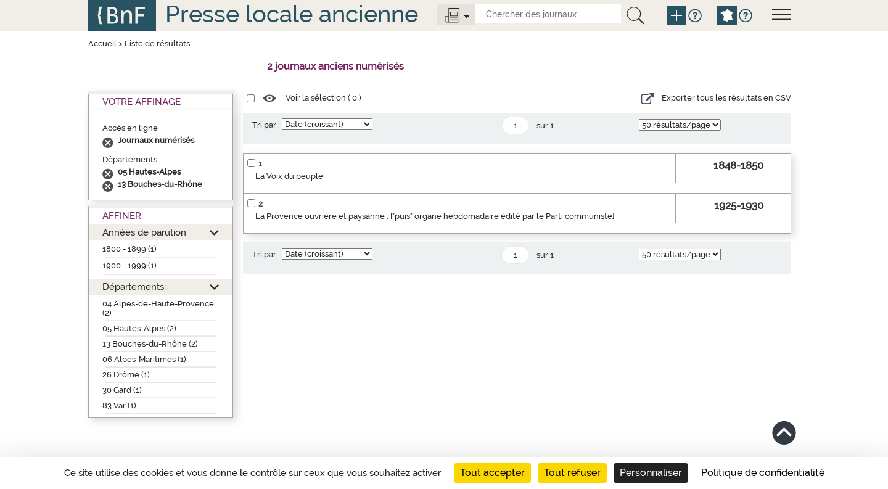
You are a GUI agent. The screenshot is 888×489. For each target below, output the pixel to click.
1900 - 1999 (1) (129, 265)
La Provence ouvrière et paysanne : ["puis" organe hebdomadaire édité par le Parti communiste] (434, 216)
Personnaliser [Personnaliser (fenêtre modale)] (651, 473)
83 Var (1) (119, 405)
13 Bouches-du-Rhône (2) (150, 343)
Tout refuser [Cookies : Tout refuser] (572, 473)
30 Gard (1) (122, 390)
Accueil (102, 43)
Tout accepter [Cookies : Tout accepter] (492, 473)
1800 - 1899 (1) (129, 248)
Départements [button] (133, 286)
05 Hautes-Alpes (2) (139, 328)
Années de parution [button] (144, 232)
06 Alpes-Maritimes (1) (144, 359)
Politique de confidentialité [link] (762, 473)
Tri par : (266, 124)
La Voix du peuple (289, 176)
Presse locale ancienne (291, 14)
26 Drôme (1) (126, 374)
